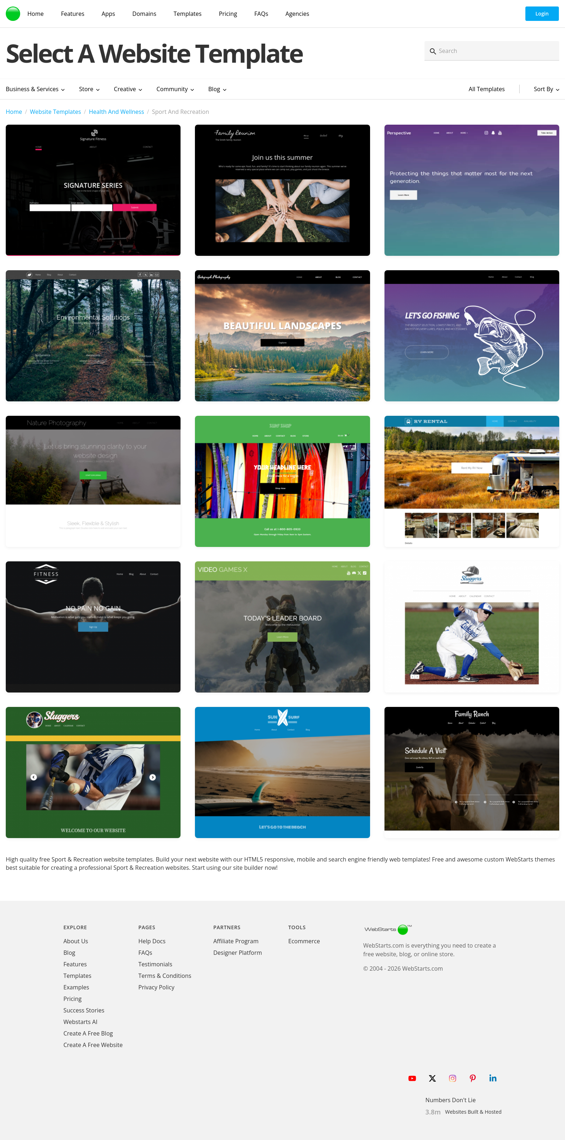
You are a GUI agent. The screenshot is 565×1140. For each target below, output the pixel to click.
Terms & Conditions (164, 976)
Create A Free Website (93, 1045)
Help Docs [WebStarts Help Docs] (151, 941)
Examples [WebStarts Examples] (76, 987)
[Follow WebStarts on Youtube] (412, 1078)
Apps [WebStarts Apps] (108, 14)
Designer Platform (237, 953)
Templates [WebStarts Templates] (188, 14)
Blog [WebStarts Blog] (69, 953)
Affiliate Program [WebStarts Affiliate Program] (235, 941)
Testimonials (155, 964)
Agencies (297, 14)
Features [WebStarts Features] (72, 14)
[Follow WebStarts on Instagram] (452, 1078)
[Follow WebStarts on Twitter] (432, 1078)
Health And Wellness (116, 112)
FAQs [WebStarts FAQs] (261, 14)
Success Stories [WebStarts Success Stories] (83, 1010)
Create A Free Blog (88, 1033)
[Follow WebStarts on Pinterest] (472, 1078)
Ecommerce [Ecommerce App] (304, 941)
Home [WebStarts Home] (35, 14)
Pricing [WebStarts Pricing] (228, 14)
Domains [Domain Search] (144, 14)
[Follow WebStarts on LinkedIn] (493, 1078)
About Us (75, 941)
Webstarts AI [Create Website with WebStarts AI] (80, 1022)
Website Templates (55, 112)
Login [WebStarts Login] (542, 13)
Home (14, 112)
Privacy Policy (156, 987)
